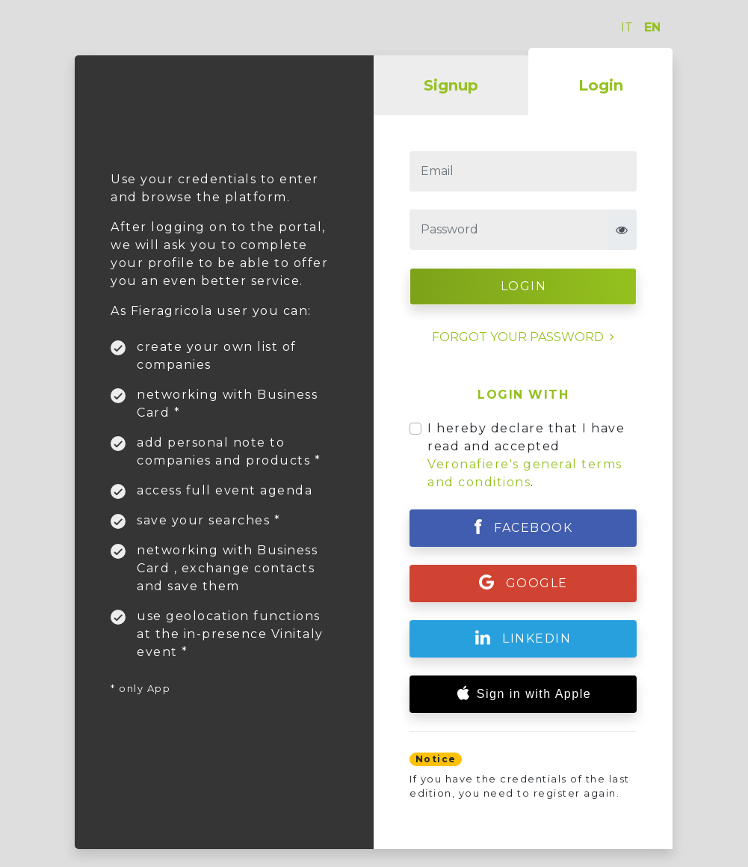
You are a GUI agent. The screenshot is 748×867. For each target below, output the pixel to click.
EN (652, 27)
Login (600, 85)
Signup (451, 85)
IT (627, 27)
